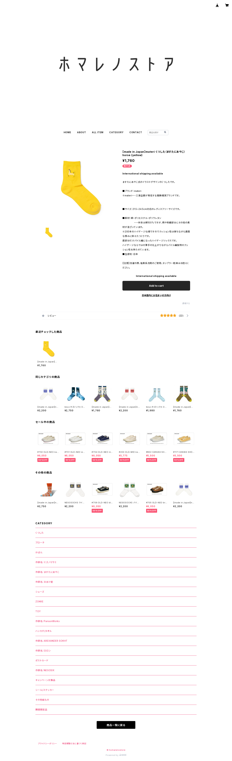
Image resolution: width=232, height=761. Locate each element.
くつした (39, 532)
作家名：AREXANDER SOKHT (51, 640)
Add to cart (156, 285)
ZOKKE (39, 601)
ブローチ (39, 542)
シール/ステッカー (44, 690)
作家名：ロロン (43, 650)
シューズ (39, 591)
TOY (38, 611)
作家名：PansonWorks (47, 621)
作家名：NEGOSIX (45, 670)
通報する (186, 303)
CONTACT (135, 132)
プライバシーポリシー (47, 743)
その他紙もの (42, 699)
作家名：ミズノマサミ (46, 562)
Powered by (116, 755)
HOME (67, 132)
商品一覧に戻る (116, 725)
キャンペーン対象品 (45, 680)
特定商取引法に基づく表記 (74, 743)
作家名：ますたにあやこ (47, 572)
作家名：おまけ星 (44, 581)
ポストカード (41, 660)
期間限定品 (41, 709)
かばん (38, 552)
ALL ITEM (97, 132)
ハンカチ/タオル (43, 631)
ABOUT (81, 132)
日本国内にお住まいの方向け (156, 295)
